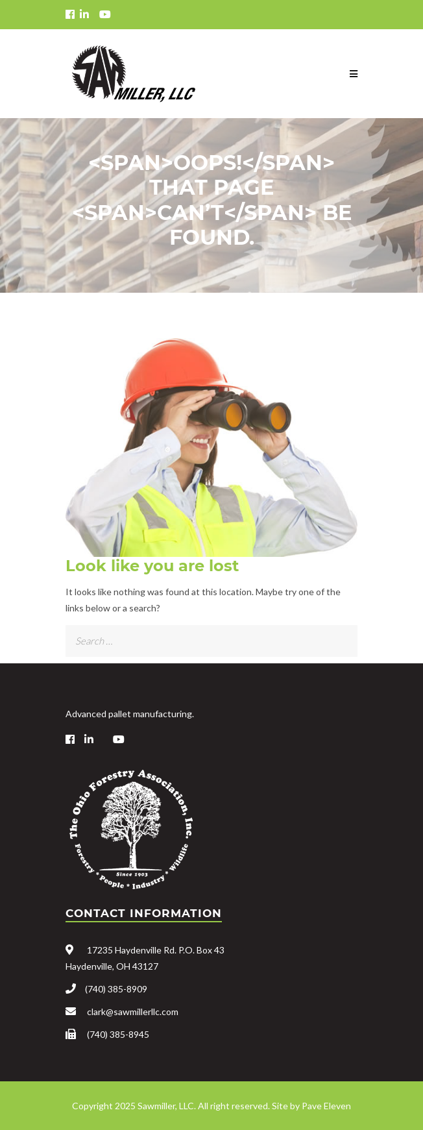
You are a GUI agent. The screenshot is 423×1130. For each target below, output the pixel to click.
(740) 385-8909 (116, 988)
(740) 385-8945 (118, 1034)
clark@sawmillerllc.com (132, 1011)
